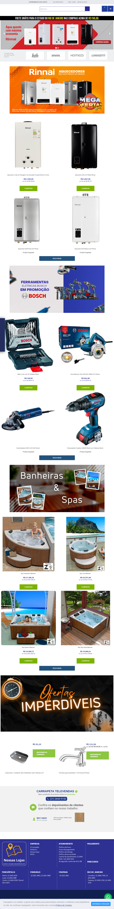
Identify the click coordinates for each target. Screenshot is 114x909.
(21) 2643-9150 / (58, 2)
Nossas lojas (34, 852)
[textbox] (62, 9)
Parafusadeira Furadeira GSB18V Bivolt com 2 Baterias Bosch (85, 448)
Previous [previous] (29, 814)
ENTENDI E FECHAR (101, 904)
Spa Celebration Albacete (28, 573)
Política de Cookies (64, 905)
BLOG (32, 854)
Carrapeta (14, 8)
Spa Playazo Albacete (28, 647)
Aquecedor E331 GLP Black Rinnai (85, 175)
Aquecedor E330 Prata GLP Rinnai (28, 248)
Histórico (33, 849)
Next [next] (85, 814)
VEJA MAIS (57, 258)
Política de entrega (66, 852)
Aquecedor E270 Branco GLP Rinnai (85, 248)
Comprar (29, 188)
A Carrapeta (34, 847)
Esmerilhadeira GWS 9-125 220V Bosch (28, 448)
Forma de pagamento (67, 849)
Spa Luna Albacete (85, 573)
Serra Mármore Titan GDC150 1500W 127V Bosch (85, 374)
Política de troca (65, 847)
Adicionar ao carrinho (42, 753)
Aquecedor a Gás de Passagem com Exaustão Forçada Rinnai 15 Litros (28, 175)
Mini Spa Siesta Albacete (85, 647)
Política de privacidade (67, 854)
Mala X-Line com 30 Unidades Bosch (28, 374)
